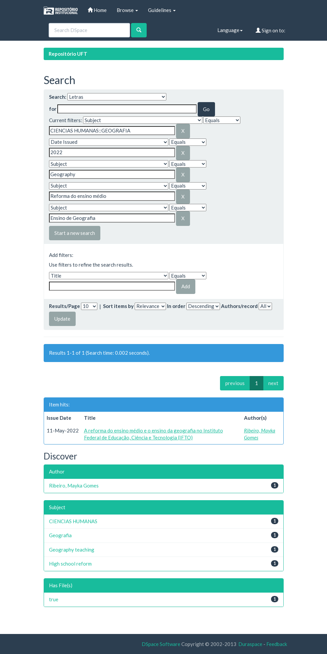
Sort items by (118, 306)
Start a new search (74, 233)
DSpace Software (161, 644)
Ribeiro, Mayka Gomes (74, 485)
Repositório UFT (68, 54)
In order (176, 306)
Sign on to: (270, 30)
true (53, 599)
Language (230, 30)
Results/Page (64, 306)
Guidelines (162, 10)
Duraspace (250, 644)
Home (97, 10)
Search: (57, 97)
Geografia (60, 535)
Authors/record (239, 306)
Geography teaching (71, 550)
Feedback (276, 644)
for (52, 109)
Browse (127, 10)
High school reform (70, 564)
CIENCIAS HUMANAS (73, 521)
